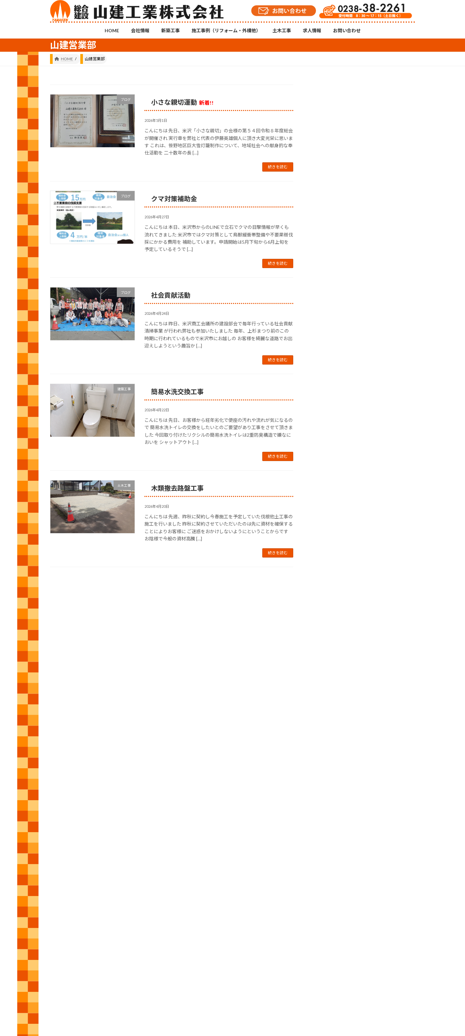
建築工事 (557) (338, 582)
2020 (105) (334, 784)
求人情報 (247, 919)
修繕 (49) (332, 542)
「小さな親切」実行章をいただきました (390, 220)
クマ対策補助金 (174, 199)
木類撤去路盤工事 (177, 488)
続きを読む (278, 166)
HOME (62, 919)
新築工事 (118, 919)
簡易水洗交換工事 (177, 391)
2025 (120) (334, 684)
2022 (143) (334, 744)
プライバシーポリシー (324, 919)
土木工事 (218, 919)
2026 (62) (333, 664)
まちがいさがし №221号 (390, 407)
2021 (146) (334, 764)
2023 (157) (334, 724)
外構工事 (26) (337, 562)
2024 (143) (334, 704)
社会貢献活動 (171, 295)
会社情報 (89, 919)
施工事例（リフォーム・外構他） (168, 919)
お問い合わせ (280, 919)
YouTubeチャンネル (357, 891)
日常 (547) (333, 602)
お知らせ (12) (337, 523)
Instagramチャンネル (232, 887)
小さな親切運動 (182, 102)
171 (183, 584)
